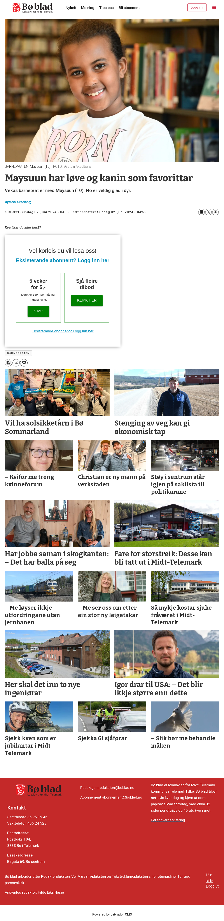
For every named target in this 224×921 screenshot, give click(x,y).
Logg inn (197, 7)
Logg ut (212, 886)
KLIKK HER (87, 300)
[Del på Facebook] (201, 212)
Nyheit (71, 7)
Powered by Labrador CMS (112, 914)
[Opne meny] (214, 7)
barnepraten (18, 353)
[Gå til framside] (33, 8)
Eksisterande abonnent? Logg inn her (62, 260)
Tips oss (106, 7)
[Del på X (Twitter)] (208, 212)
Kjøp (38, 311)
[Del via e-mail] (215, 212)
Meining (87, 7)
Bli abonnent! (129, 7)
